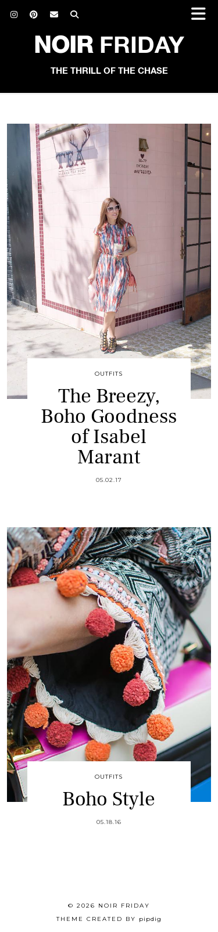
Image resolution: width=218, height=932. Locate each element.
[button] (202, 15)
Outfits (109, 373)
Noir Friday (124, 905)
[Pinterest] (34, 14)
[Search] (74, 14)
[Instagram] (14, 14)
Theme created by (109, 919)
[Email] (54, 14)
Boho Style (108, 799)
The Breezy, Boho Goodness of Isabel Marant (109, 426)
